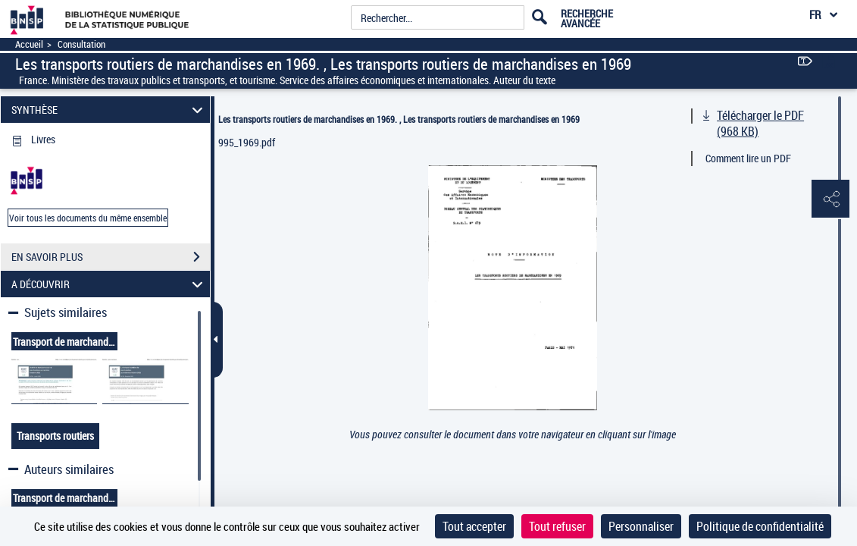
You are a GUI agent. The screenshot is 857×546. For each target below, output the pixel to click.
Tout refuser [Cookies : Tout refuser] (557, 526)
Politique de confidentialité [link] (760, 526)
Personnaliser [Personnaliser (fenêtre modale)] (641, 526)
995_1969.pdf (246, 142)
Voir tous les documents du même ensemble (88, 218)
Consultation (81, 44)
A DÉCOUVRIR (109, 284)
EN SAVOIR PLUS (110, 257)
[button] (830, 199)
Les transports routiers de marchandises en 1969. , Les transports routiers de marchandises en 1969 (399, 119)
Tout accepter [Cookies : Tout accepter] (474, 526)
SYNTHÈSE (109, 109)
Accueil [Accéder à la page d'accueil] (29, 44)
